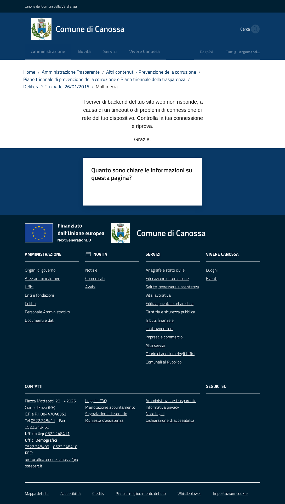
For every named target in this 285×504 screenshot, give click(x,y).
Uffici (29, 287)
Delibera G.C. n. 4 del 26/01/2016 (56, 86)
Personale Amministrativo (47, 312)
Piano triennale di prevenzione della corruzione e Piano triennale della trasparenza (104, 79)
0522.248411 (43, 420)
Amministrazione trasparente (171, 400)
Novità (100, 254)
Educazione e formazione (167, 278)
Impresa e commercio (164, 337)
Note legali (155, 414)
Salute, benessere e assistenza (172, 287)
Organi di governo (40, 270)
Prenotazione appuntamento (110, 407)
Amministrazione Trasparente (71, 71)
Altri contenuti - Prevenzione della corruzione (151, 71)
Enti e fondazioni (39, 295)
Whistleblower (189, 493)
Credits (98, 493)
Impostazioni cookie (230, 493)
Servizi (153, 254)
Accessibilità (70, 493)
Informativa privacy (162, 407)
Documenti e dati (39, 320)
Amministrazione (43, 254)
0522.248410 (65, 446)
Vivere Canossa (222, 254)
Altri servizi (155, 345)
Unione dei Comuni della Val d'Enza (51, 6)
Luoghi (212, 270)
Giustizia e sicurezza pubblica (170, 312)
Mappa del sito (37, 493)
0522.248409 (37, 446)
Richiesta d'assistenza (104, 420)
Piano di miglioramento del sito (141, 493)
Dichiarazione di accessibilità (170, 420)
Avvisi (90, 287)
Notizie (91, 270)
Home (29, 71)
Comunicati (95, 278)
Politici (30, 303)
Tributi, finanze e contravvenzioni (160, 324)
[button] (254, 29)
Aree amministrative (42, 278)
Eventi (211, 278)
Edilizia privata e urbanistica (169, 303)
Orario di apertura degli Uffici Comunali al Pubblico (170, 357)
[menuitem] (48, 52)
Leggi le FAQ (96, 400)
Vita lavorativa (158, 295)
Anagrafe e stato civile (165, 270)
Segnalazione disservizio (106, 414)
